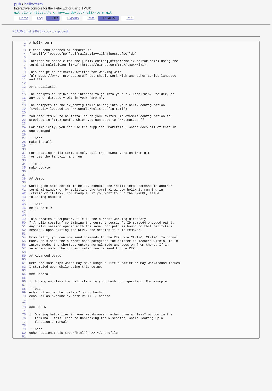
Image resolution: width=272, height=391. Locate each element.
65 (19, 316)
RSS (130, 19)
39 (19, 205)
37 (19, 197)
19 (19, 120)
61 (19, 299)
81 (19, 384)
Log (39, 19)
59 (19, 290)
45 (19, 231)
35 (19, 188)
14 (19, 99)
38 (19, 201)
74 (19, 354)
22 (19, 133)
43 (19, 222)
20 (19, 125)
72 (19, 346)
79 (19, 375)
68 (19, 329)
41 (19, 214)
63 (19, 307)
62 (19, 303)
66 (19, 320)
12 (19, 91)
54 (19, 269)
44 (19, 227)
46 (19, 235)
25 (19, 146)
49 (19, 248)
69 (19, 333)
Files (55, 19)
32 (19, 176)
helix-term (33, 4)
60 (19, 295)
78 (19, 371)
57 (19, 282)
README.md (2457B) (27, 32)
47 (19, 239)
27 (19, 154)
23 (19, 137)
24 (19, 142)
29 (19, 163)
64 (19, 312)
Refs (91, 19)
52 (19, 261)
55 (19, 273)
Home (23, 19)
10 (19, 82)
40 (19, 210)
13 (19, 95)
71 (19, 341)
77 (19, 367)
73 (19, 350)
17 (19, 112)
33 (19, 180)
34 (19, 184)
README (110, 19)
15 (19, 103)
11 (19, 86)
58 (19, 286)
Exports (73, 19)
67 (19, 324)
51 (19, 256)
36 (19, 193)
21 (19, 129)
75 (19, 358)
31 (19, 171)
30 (19, 167)
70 (19, 337)
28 (19, 159)
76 (19, 363)
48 (19, 244)
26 (19, 150)
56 (19, 278)
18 (19, 116)
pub (17, 4)
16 (19, 108)
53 (19, 265)
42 (19, 218)
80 (19, 380)
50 (19, 252)
